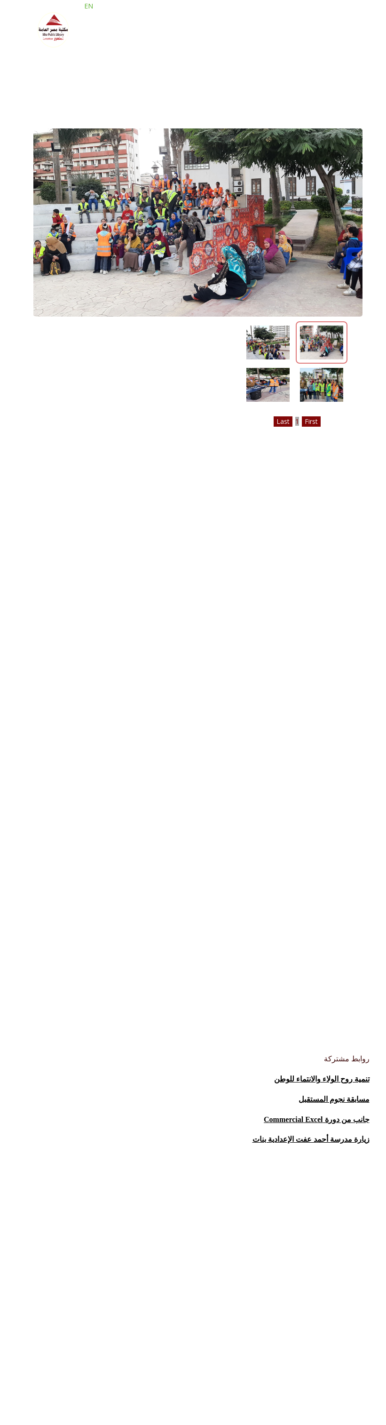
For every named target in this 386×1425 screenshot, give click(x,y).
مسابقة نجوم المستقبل (334, 1099)
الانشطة (45, 70)
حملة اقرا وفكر (258, 47)
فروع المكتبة (158, 70)
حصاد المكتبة (131, 47)
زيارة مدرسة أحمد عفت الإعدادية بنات (311, 1139)
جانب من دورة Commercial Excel (316, 1119)
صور (39, 47)
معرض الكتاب (192, 47)
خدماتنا (208, 70)
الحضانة (312, 47)
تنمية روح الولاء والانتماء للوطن (322, 1079)
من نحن (248, 70)
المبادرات (77, 47)
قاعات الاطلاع (97, 70)
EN (82, 16)
